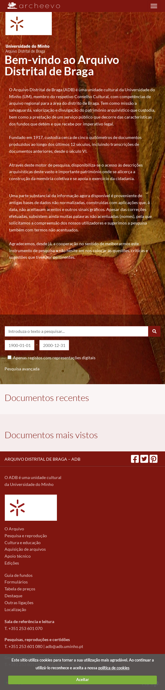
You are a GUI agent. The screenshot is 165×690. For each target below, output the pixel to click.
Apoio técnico (18, 556)
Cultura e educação (23, 542)
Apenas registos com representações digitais (54, 357)
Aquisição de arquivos (25, 549)
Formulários (16, 581)
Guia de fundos (19, 575)
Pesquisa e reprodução (26, 535)
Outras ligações (19, 602)
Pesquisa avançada (22, 368)
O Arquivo (14, 528)
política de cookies (113, 667)
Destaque (13, 595)
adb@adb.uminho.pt (64, 646)
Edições (12, 562)
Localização (15, 609)
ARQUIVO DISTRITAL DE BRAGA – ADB (42, 459)
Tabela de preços (20, 588)
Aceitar (82, 679)
